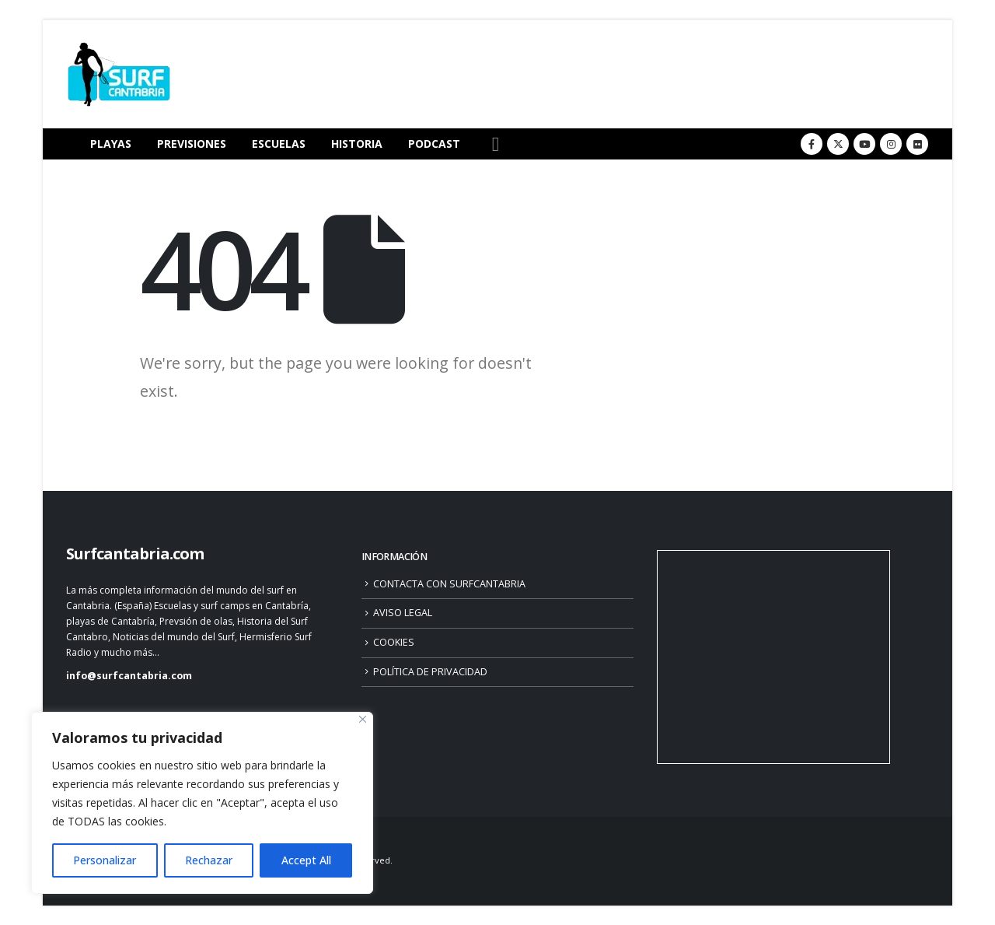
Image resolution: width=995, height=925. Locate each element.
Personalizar (104, 860)
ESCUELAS (278, 143)
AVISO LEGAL (402, 612)
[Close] (362, 719)
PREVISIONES (191, 143)
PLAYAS (110, 143)
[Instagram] (891, 144)
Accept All (306, 860)
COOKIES (393, 642)
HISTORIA (356, 143)
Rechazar (208, 860)
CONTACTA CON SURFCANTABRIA (449, 583)
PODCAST (434, 143)
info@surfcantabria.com (129, 675)
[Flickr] (917, 144)
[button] (496, 144)
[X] (838, 144)
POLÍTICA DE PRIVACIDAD (430, 671)
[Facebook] (811, 144)
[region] (202, 803)
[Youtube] (864, 144)
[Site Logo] (119, 74)
